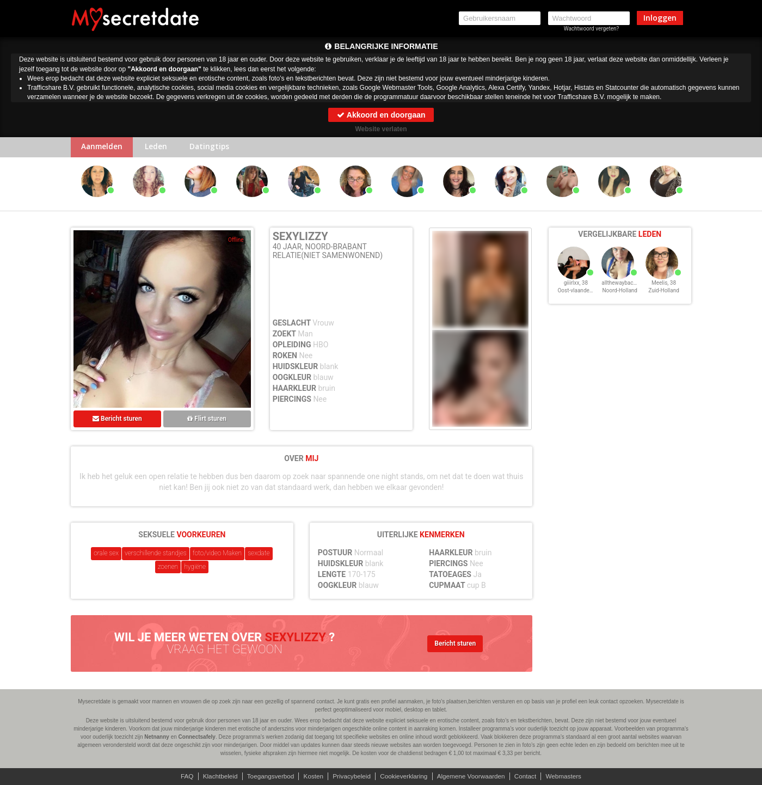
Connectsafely (197, 737)
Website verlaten (381, 129)
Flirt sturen (206, 420)
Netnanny (156, 737)
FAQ (182, 776)
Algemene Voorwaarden (473, 776)
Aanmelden (103, 148)
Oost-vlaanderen (577, 295)
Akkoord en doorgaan (380, 115)
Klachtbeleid (216, 776)
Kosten (312, 776)
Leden (159, 148)
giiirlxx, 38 (576, 288)
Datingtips (214, 148)
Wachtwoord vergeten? (591, 29)
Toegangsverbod (268, 776)
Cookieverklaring (404, 776)
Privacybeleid (350, 776)
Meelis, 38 (664, 288)
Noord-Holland (619, 295)
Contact (529, 776)
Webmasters (568, 776)
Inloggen (660, 18)
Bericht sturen (117, 420)
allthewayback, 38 (622, 288)
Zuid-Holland (663, 295)
